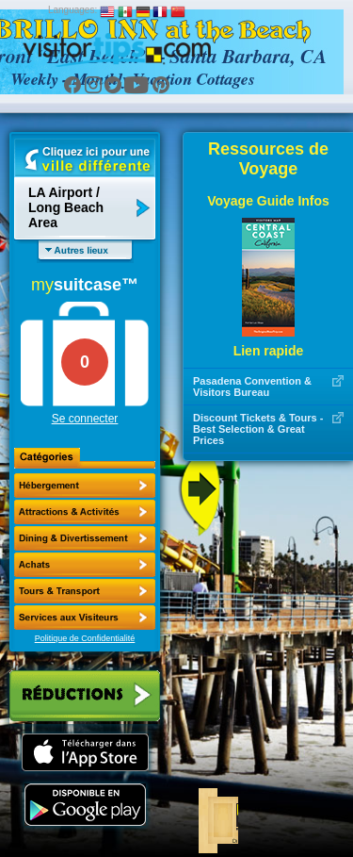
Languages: (72, 10)
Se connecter (85, 418)
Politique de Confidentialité (85, 638)
